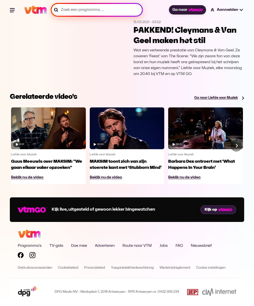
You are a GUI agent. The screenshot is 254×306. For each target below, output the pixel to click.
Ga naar (187, 10)
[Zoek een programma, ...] (97, 10)
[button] (227, 10)
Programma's (30, 246)
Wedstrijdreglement (175, 268)
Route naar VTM (137, 246)
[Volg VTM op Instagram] (32, 256)
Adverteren (105, 246)
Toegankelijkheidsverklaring (132, 268)
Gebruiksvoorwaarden (35, 268)
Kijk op (218, 210)
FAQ (179, 246)
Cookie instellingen (210, 268)
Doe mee (79, 246)
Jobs (164, 246)
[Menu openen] (13, 10)
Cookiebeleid (68, 268)
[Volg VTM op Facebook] (21, 256)
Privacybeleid (94, 268)
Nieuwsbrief (201, 246)
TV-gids (56, 246)
